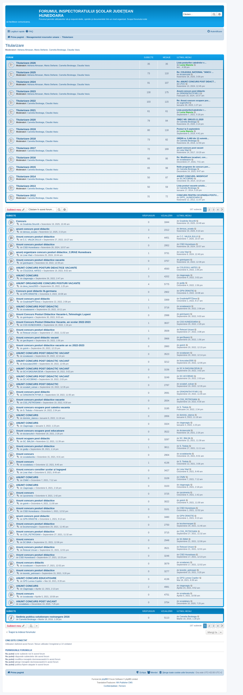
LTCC (182, 84)
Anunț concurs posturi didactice (35, 236)
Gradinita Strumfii (31, 224)
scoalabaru (28, 465)
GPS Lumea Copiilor (32, 581)
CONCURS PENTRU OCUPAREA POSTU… (198, 195)
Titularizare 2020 (26, 119)
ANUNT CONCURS (27, 477)
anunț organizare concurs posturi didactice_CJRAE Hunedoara (53, 252)
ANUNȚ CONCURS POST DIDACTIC (37, 306)
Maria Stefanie (41, 50)
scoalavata (28, 596)
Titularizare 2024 (26, 81)
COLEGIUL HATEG (32, 271)
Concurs (21, 221)
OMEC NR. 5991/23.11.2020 (190, 119)
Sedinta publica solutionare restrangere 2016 (42, 616)
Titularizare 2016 (26, 157)
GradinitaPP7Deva (31, 302)
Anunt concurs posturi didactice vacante (40, 399)
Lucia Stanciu (186, 65)
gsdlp (182, 283)
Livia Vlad (184, 150)
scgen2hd (184, 103)
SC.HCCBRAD (186, 178)
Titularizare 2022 (26, 100)
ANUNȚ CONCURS (27, 275)
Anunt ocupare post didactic (33, 438)
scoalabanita (29, 457)
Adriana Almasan (25, 50)
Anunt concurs (25, 454)
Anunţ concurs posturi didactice (35, 547)
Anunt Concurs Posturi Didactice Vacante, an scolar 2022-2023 (53, 322)
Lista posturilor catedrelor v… (191, 63)
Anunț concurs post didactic (191, 91)
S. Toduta (27, 410)
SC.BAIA (27, 542)
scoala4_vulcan (30, 387)
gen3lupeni (28, 340)
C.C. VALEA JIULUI (32, 239)
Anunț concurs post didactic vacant (37, 337)
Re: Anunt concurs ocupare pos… (193, 100)
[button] (222, 209)
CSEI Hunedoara (31, 247)
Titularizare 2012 (26, 195)
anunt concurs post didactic (33, 229)
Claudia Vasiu (73, 50)
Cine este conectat (16, 640)
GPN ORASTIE (30, 294)
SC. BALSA (28, 441)
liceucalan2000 (30, 364)
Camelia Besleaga (57, 50)
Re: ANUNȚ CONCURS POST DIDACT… (196, 81)
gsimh (25, 348)
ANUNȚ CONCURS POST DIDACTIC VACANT (42, 353)
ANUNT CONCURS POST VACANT (36, 601)
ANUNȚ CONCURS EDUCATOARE (36, 578)
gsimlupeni (28, 263)
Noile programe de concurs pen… (193, 167)
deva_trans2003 (30, 286)
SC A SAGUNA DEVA (33, 371)
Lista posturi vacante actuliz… (192, 186)
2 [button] (209, 209)
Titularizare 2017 (26, 148)
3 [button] (213, 209)
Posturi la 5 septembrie (188, 129)
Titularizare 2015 (26, 167)
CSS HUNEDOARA (32, 325)
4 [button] (218, 209)
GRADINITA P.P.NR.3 (190, 93)
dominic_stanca (30, 418)
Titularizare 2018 (26, 138)
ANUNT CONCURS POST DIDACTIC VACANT (42, 360)
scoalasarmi (185, 159)
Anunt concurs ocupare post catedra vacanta (43, 407)
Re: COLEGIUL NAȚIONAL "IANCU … (195, 72)
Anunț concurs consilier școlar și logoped (41, 469)
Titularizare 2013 (26, 186)
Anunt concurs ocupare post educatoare (40, 430)
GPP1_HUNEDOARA (190, 197)
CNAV (26, 480)
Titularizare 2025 (26, 72)
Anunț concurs (25, 492)
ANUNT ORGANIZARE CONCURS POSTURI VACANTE (48, 283)
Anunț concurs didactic (30, 562)
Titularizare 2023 (26, 91)
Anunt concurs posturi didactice (35, 244)
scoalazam (28, 356)
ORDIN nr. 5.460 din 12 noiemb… (193, 138)
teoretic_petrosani (31, 573)
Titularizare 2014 (26, 176)
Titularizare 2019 (26, 129)
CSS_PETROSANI (31, 402)
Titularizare (14, 45)
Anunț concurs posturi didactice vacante (40, 260)
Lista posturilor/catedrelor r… (191, 110)
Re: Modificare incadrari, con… (192, 157)
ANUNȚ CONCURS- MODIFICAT (192, 176)
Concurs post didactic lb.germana (36, 291)
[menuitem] (29, 31)
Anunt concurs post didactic (33, 298)
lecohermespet (30, 527)
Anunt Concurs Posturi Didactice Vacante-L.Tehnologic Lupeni (53, 314)
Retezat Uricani (30, 333)
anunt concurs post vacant (190, 148)
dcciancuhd (185, 74)
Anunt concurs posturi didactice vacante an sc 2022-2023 (50, 345)
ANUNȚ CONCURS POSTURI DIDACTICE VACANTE (46, 267)
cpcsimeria (28, 496)
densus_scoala (30, 232)
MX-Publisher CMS (124, 683)
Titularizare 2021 (26, 110)
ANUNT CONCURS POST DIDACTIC (37, 384)
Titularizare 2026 (26, 63)
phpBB (104, 679)
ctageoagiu (28, 278)
